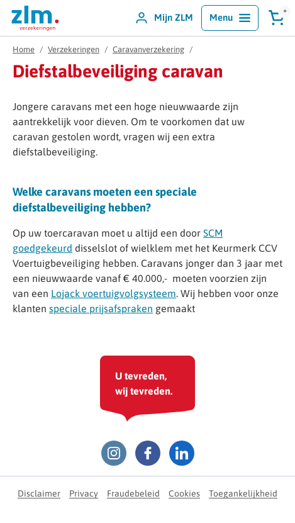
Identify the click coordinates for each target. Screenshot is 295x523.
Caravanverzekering (148, 49)
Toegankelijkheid (243, 493)
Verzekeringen (73, 49)
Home (24, 49)
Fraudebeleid (133, 493)
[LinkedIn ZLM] (181, 453)
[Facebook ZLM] (147, 453)
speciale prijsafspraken (101, 308)
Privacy (83, 493)
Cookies (184, 493)
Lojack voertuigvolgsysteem (113, 293)
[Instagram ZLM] (113, 453)
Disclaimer (39, 493)
